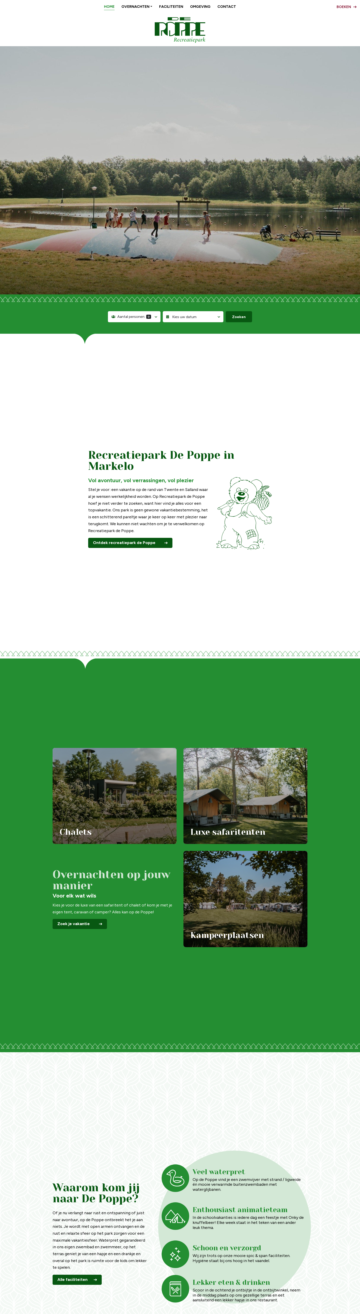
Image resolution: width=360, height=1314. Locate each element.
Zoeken (239, 317)
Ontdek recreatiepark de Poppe (124, 542)
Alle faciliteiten (72, 1279)
